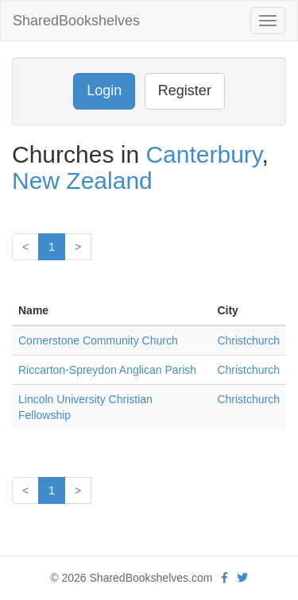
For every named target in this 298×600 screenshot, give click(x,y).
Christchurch (248, 340)
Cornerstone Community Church (98, 340)
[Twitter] (242, 577)
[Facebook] (224, 577)
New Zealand (82, 180)
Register (184, 90)
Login (104, 90)
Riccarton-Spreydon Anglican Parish (107, 369)
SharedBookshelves (76, 21)
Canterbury (203, 154)
